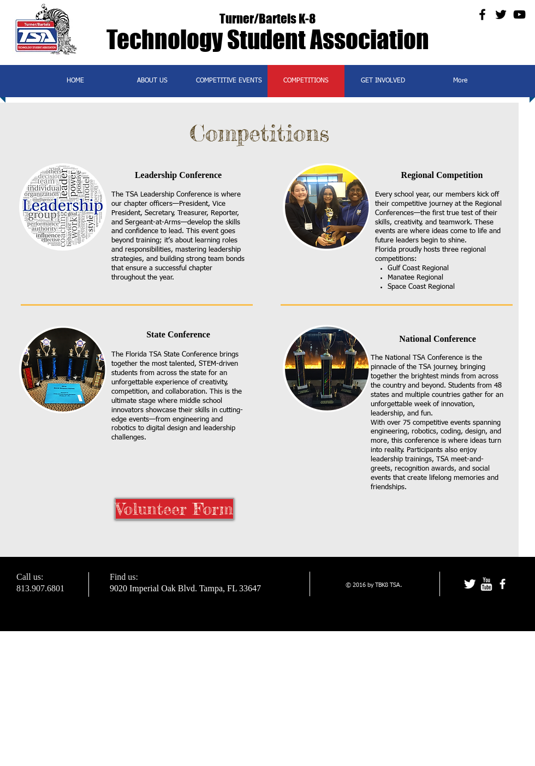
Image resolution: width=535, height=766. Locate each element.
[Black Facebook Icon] (482, 14)
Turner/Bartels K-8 (267, 18)
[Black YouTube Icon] (519, 14)
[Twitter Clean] (470, 584)
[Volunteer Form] (174, 509)
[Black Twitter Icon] (501, 14)
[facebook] (502, 584)
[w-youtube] (486, 584)
